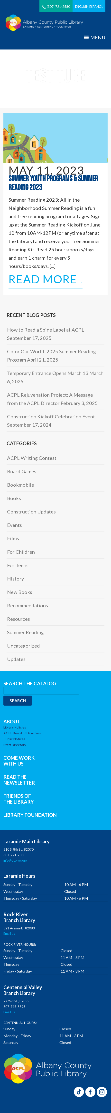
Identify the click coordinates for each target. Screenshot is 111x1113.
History (15, 578)
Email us (9, 934)
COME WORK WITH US (19, 761)
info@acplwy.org (15, 860)
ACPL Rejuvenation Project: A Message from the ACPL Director (50, 399)
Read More (46, 280)
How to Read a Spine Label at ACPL (45, 330)
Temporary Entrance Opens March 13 (47, 373)
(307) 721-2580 (56, 7)
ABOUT (11, 721)
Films (13, 538)
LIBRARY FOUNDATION (30, 815)
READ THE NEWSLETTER (19, 780)
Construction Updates (31, 511)
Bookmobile (20, 485)
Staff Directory (14, 745)
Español (96, 7)
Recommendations (27, 605)
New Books (19, 592)
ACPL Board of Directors (22, 733)
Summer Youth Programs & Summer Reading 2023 (53, 183)
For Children (21, 552)
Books (14, 498)
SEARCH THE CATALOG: (30, 683)
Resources (18, 619)
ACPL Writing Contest (31, 458)
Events (14, 525)
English (82, 7)
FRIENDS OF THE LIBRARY (18, 799)
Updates (16, 659)
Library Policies (14, 727)
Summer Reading (25, 632)
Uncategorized (23, 646)
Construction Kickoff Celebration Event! (52, 416)
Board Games (21, 471)
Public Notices (14, 739)
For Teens (17, 565)
